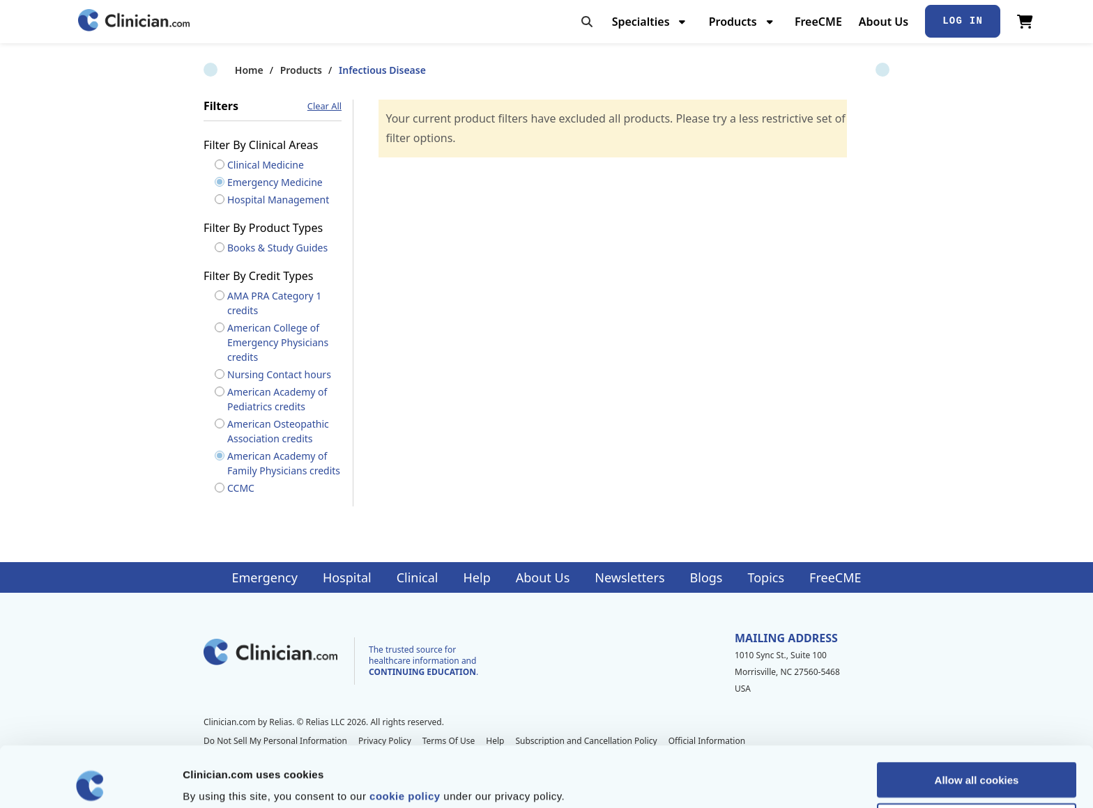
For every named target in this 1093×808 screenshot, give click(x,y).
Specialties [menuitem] (641, 21)
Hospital (347, 577)
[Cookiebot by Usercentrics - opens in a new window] (90, 780)
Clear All (324, 106)
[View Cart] (1025, 22)
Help (477, 577)
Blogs (706, 577)
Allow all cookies (977, 719)
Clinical (417, 577)
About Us (883, 21)
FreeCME (818, 21)
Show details (731, 780)
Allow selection (976, 760)
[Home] (134, 21)
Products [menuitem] (733, 21)
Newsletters (629, 577)
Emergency (264, 577)
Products (270, 70)
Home (218, 70)
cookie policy (405, 735)
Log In (962, 20)
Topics (765, 577)
